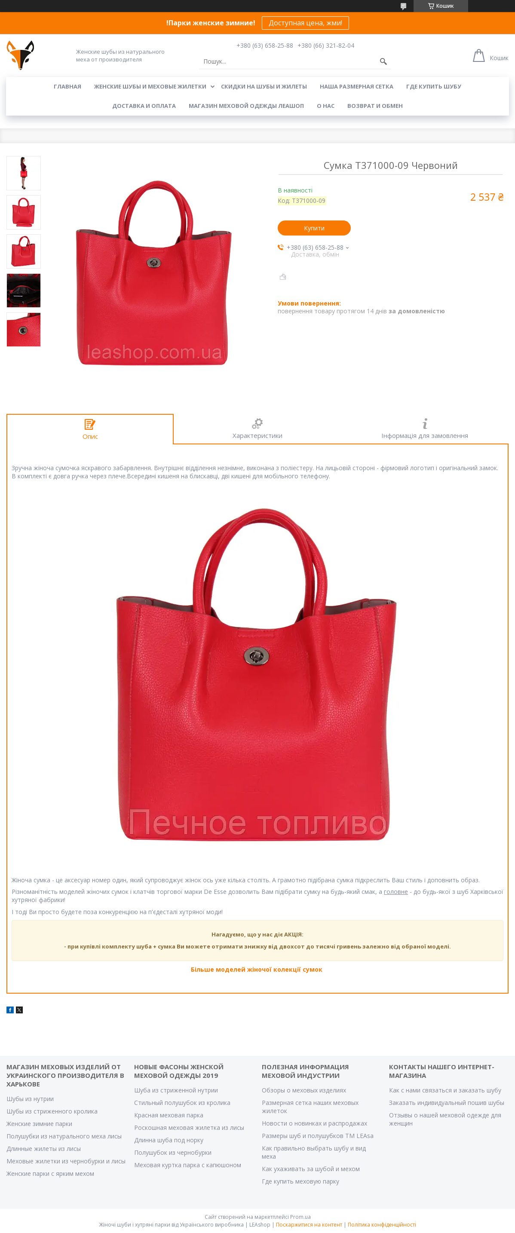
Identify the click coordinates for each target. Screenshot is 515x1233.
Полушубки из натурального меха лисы (64, 1136)
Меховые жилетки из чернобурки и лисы (66, 1161)
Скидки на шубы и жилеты (264, 86)
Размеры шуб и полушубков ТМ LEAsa (318, 1136)
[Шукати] (383, 61)
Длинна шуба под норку (168, 1140)
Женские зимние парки (39, 1124)
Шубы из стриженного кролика (52, 1111)
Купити (314, 228)
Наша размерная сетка (356, 86)
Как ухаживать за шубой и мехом (311, 1169)
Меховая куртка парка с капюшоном (187, 1165)
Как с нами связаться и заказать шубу (445, 1090)
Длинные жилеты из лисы (43, 1148)
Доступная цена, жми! (305, 23)
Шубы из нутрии (30, 1099)
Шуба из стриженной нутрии (176, 1090)
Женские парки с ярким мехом (50, 1173)
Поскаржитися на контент (309, 1224)
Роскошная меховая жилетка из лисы (189, 1127)
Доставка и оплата (144, 106)
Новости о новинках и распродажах (314, 1123)
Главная (67, 86)
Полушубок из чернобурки (173, 1152)
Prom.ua (300, 1217)
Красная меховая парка (168, 1115)
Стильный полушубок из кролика (182, 1102)
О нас (325, 106)
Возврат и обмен (375, 106)
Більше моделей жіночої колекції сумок (256, 969)
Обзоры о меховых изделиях (304, 1090)
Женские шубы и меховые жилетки (150, 86)
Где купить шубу (433, 86)
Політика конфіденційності (382, 1224)
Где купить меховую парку (300, 1181)
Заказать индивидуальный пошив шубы (446, 1102)
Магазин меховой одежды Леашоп (246, 106)
